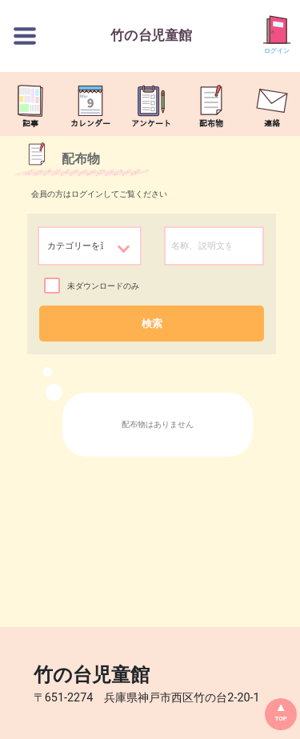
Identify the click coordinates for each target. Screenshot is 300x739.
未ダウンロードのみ (103, 286)
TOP (280, 718)
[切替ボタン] (25, 36)
